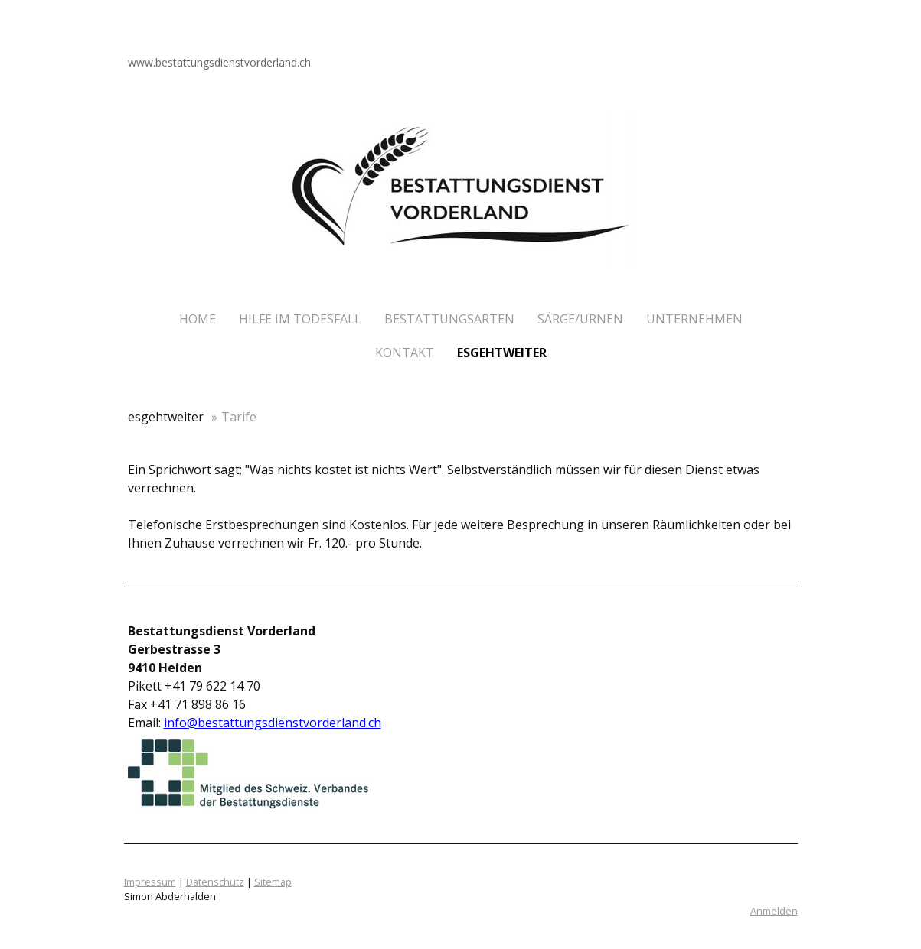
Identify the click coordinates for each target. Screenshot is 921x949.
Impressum (150, 882)
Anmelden (774, 911)
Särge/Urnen (580, 318)
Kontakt (404, 352)
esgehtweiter (502, 352)
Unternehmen (694, 318)
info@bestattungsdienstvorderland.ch (272, 722)
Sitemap (273, 882)
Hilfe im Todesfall (300, 318)
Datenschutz (215, 882)
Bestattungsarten (449, 318)
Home (197, 318)
